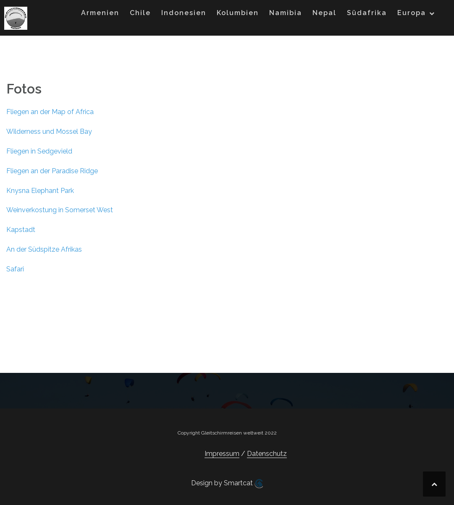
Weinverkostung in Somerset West (59, 210)
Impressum (222, 454)
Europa (411, 13)
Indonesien (183, 13)
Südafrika (367, 13)
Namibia (285, 13)
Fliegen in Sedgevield (39, 151)
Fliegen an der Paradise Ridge (52, 171)
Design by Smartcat (227, 483)
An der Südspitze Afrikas (44, 249)
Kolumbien (238, 13)
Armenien (100, 13)
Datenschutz (267, 454)
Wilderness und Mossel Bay (49, 131)
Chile (140, 13)
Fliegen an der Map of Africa (50, 112)
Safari (15, 269)
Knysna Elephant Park (40, 191)
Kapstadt (20, 230)
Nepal (324, 13)
